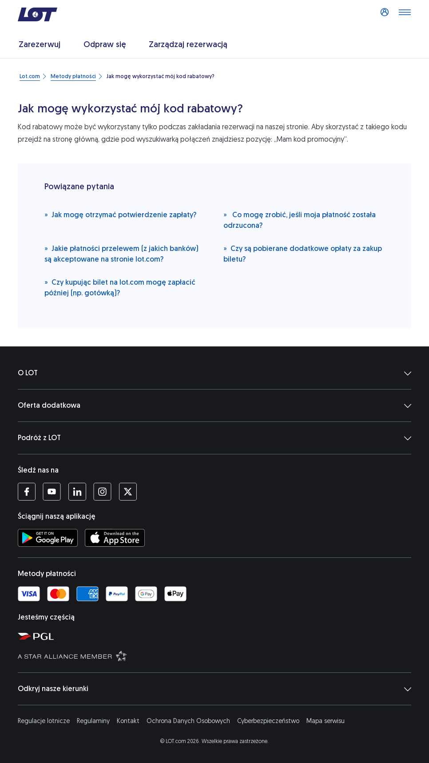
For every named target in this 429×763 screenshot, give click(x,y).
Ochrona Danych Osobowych (188, 721)
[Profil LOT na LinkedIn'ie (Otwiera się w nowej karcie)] (77, 492)
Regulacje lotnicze (44, 721)
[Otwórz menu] (404, 15)
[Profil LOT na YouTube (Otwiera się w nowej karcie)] (52, 492)
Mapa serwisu (325, 721)
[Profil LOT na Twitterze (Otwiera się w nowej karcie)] (128, 492)
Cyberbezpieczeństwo (268, 721)
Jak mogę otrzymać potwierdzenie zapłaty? (120, 214)
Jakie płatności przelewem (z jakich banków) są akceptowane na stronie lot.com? (121, 253)
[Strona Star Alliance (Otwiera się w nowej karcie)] (219, 655)
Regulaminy (93, 721)
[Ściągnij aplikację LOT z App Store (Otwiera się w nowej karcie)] (115, 538)
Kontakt (128, 721)
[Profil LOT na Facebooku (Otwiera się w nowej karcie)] (27, 492)
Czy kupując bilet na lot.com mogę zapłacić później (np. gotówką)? (119, 287)
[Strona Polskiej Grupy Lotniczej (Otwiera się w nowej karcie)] (219, 636)
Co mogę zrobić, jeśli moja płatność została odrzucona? (299, 220)
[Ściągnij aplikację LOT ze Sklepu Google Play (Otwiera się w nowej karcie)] (48, 538)
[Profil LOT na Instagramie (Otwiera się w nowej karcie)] (102, 492)
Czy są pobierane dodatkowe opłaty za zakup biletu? (302, 253)
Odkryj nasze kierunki (214, 689)
